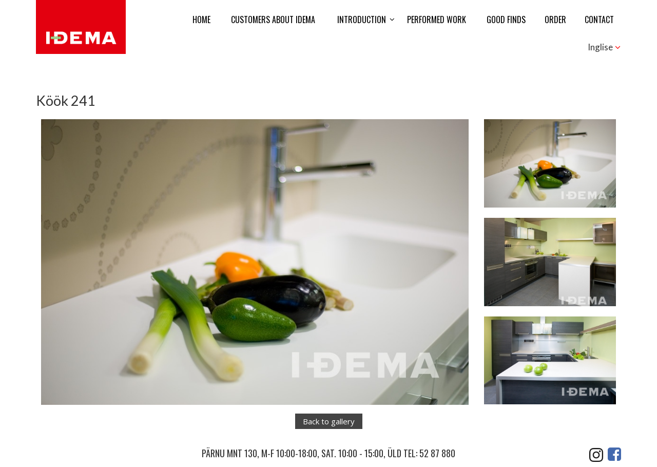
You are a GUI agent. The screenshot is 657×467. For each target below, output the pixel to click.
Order (555, 19)
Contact (599, 19)
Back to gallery (329, 421)
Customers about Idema (273, 19)
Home (201, 19)
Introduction (361, 19)
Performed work (436, 19)
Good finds (506, 19)
